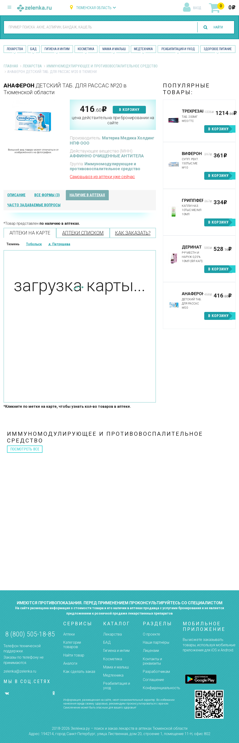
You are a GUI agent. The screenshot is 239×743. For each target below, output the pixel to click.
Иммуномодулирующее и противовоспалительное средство (102, 66)
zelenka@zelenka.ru (20, 671)
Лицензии (151, 650)
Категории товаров (72, 644)
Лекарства (15, 49)
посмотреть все (24, 449)
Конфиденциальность (161, 688)
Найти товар (73, 655)
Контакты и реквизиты (152, 661)
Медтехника (143, 49)
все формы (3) (47, 195)
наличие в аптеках (87, 195)
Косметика (86, 49)
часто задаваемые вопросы (33, 205)
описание (16, 195)
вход (197, 8)
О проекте (151, 634)
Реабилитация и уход (178, 49)
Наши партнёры (156, 642)
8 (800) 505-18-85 (30, 634)
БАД (33, 49)
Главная (11, 66)
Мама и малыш (114, 49)
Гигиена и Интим (57, 49)
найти (216, 27)
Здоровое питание (218, 49)
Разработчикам (156, 671)
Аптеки (69, 634)
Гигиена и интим (116, 650)
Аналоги (70, 663)
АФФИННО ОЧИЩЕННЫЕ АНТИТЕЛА (107, 155)
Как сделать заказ (79, 671)
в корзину (129, 109)
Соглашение (153, 679)
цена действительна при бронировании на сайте (113, 120)
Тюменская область (94, 8)
